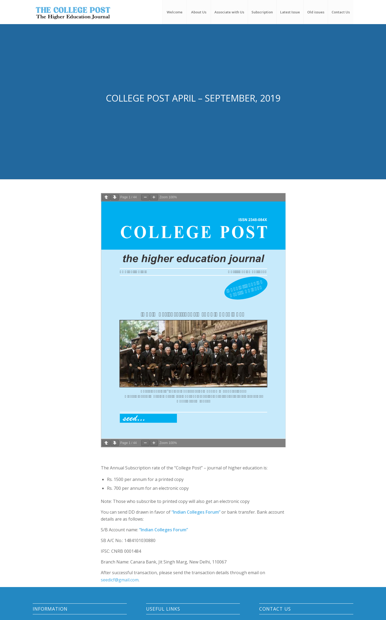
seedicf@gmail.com (120, 580)
